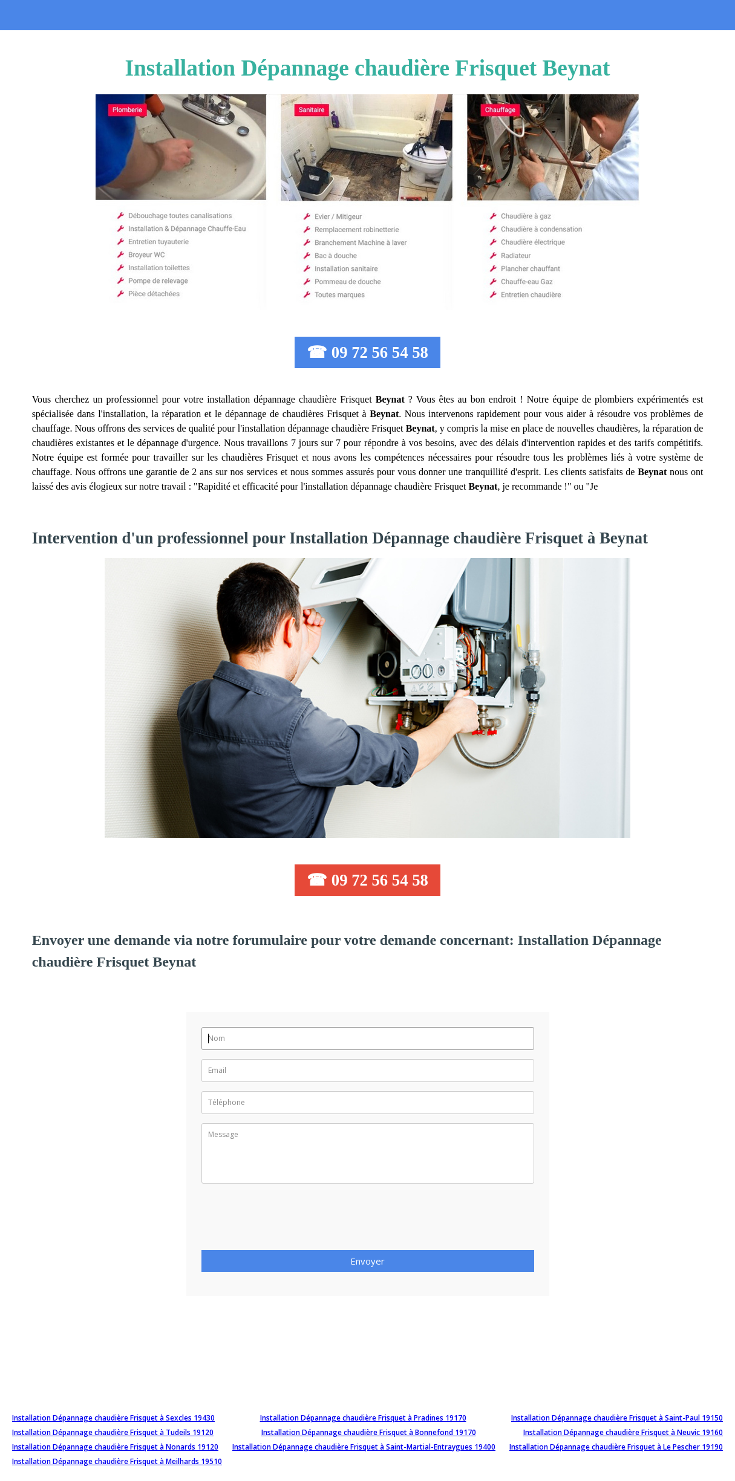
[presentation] (293, 1220)
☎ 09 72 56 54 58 (367, 352)
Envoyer (367, 1261)
